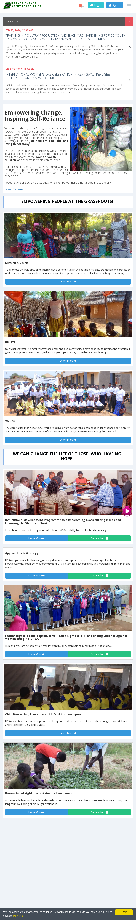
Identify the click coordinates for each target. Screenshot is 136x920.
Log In (96, 5)
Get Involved (99, 538)
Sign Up (115, 5)
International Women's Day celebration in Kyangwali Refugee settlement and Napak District (58, 76)
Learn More (13, 189)
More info (18, 915)
